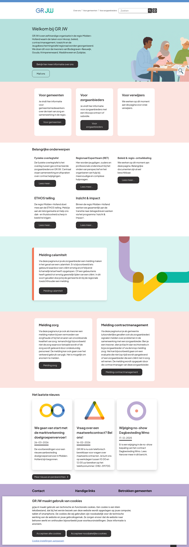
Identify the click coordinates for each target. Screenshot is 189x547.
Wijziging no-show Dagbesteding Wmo (134, 430)
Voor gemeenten (52, 122)
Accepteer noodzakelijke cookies (89, 533)
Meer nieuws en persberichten (51, 476)
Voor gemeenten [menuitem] (90, 10)
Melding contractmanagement (122, 372)
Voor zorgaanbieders (94, 125)
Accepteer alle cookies (49, 533)
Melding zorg (50, 365)
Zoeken (150, 10)
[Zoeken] (133, 10)
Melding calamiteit (53, 290)
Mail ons (41, 73)
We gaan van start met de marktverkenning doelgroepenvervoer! (50, 432)
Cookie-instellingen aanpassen (48, 540)
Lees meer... (45, 183)
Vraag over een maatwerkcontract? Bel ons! (94, 432)
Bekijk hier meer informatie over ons (55, 64)
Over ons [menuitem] (77, 10)
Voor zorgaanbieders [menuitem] (108, 10)
